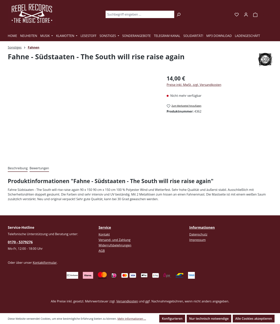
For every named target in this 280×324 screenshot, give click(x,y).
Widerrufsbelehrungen (115, 245)
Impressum (197, 240)
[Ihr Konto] (246, 14)
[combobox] (139, 14)
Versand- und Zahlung (114, 240)
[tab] (18, 168)
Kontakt (104, 234)
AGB (102, 251)
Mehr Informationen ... (131, 319)
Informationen (202, 227)
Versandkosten (127, 301)
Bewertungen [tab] (39, 168)
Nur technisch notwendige (209, 318)
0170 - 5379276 (20, 242)
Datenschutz (198, 234)
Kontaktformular (45, 262)
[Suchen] (178, 14)
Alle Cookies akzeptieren (253, 318)
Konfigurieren (172, 318)
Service (105, 227)
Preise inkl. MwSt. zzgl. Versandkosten (194, 85)
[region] (83, 116)
